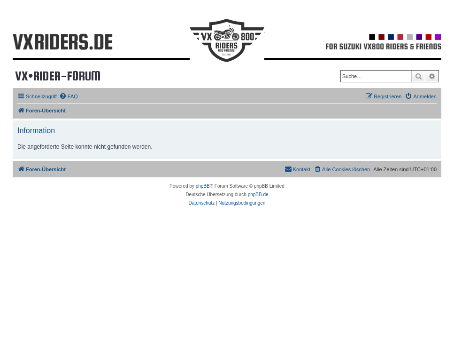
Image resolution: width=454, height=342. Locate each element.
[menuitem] (68, 96)
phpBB (203, 186)
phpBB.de (258, 194)
